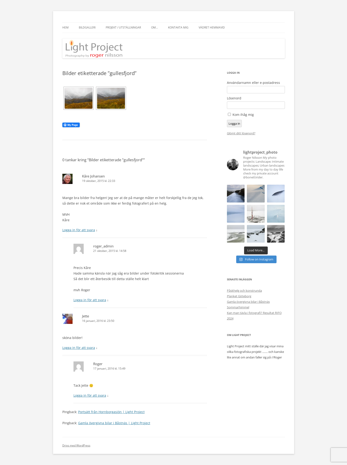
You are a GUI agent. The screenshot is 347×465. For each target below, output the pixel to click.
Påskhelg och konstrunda (244, 290)
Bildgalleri (87, 27)
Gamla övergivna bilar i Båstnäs (248, 302)
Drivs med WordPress (76, 445)
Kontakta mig (178, 27)
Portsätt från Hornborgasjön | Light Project (111, 412)
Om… (154, 27)
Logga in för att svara (78, 230)
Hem (65, 27)
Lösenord (234, 98)
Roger (97, 363)
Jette (85, 316)
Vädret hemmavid (212, 27)
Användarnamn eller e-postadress (253, 82)
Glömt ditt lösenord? (241, 133)
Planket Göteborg (239, 296)
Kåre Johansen (93, 176)
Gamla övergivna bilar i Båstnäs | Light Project (114, 423)
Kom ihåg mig (243, 114)
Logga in (234, 123)
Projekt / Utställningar (123, 27)
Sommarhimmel (238, 307)
